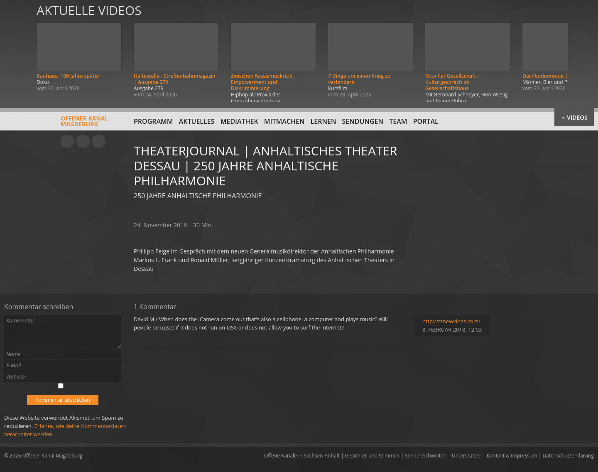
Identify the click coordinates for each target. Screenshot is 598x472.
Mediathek (239, 121)
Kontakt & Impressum (512, 455)
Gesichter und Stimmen (372, 455)
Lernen (323, 121)
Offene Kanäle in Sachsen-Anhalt (302, 455)
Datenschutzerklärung (568, 455)
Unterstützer (466, 455)
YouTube (67, 141)
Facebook (83, 141)
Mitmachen (284, 121)
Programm (153, 121)
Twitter (98, 141)
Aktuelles (197, 121)
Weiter (582, 51)
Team (398, 121)
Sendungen (362, 121)
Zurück (15, 51)
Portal (426, 121)
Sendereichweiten (425, 455)
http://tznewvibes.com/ (451, 321)
